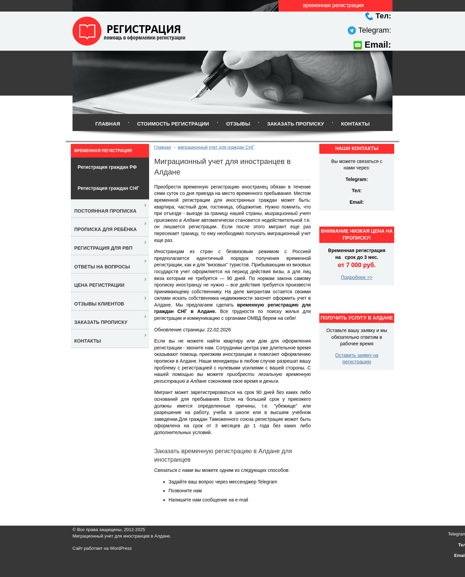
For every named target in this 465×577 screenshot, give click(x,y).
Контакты (355, 124)
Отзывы (238, 124)
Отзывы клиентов (99, 304)
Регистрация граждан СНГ (108, 188)
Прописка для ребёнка (105, 229)
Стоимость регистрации (173, 124)
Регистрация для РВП (103, 248)
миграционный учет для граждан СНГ (216, 147)
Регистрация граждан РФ (107, 167)
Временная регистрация (103, 150)
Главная (107, 124)
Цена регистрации (99, 285)
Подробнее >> (357, 277)
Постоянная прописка (105, 211)
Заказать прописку (295, 124)
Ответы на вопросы (102, 266)
